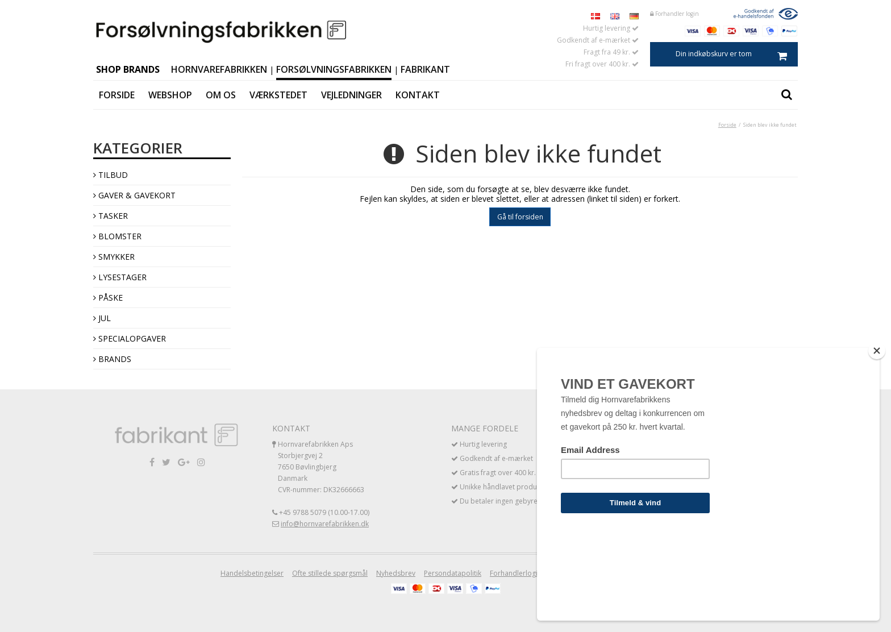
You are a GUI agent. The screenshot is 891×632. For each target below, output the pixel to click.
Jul (102, 318)
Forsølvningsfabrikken (334, 69)
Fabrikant (425, 69)
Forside (117, 95)
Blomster (117, 236)
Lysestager (120, 277)
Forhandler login (674, 14)
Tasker (110, 215)
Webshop (170, 95)
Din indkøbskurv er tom (737, 54)
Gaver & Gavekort (134, 195)
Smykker (114, 256)
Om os (221, 95)
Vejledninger (351, 95)
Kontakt (417, 95)
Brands (112, 359)
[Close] (876, 434)
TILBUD (110, 174)
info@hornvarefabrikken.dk (325, 524)
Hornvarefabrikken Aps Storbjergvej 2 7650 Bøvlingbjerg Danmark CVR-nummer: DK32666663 (321, 466)
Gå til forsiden (520, 217)
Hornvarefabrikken (219, 69)
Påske (108, 297)
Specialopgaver (129, 338)
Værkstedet (278, 95)
